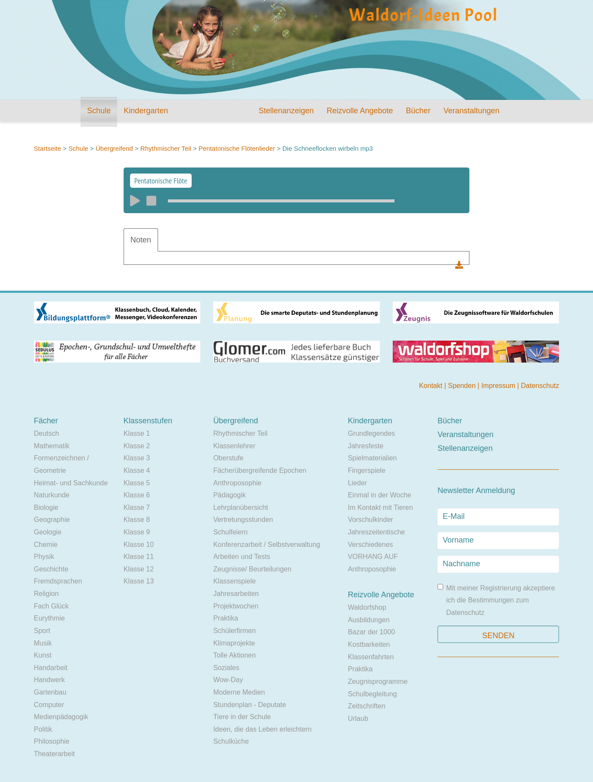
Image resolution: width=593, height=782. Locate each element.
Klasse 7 (137, 507)
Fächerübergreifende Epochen (259, 470)
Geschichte (51, 569)
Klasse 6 (137, 495)
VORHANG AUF (373, 556)
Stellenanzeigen (286, 110)
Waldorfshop (367, 607)
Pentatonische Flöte (160, 181)
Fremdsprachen (58, 581)
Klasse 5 (137, 483)
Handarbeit (51, 667)
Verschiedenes (370, 544)
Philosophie (52, 741)
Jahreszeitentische (376, 532)
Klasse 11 (139, 556)
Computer (49, 704)
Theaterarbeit (54, 753)
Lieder (357, 483)
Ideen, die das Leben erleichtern (262, 729)
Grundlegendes (371, 433)
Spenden (463, 385)
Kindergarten (146, 110)
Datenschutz (540, 385)
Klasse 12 (139, 569)
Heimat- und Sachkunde (71, 483)
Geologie (48, 532)
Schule (99, 110)
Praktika (225, 618)
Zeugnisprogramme (378, 681)
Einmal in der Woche (379, 495)
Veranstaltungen (472, 110)
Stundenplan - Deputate (249, 704)
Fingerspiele (366, 470)
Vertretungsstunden (243, 519)
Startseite (47, 148)
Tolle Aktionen (234, 655)
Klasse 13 (139, 581)
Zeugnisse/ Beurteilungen (252, 569)
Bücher (418, 110)
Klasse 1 (137, 433)
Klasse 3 (137, 458)
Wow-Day (228, 679)
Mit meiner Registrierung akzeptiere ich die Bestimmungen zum (496, 600)
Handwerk (49, 679)
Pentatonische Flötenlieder (237, 148)
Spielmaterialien (372, 458)
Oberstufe (228, 458)
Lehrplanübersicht (240, 507)
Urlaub (358, 718)
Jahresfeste (366, 446)
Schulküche (231, 741)
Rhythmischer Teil (165, 148)
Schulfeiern (230, 532)
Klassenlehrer (234, 446)
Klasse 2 (137, 446)
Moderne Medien (239, 692)
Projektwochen (235, 606)
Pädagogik (229, 495)
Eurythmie (49, 618)
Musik (43, 643)
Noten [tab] (140, 240)
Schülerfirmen (234, 630)
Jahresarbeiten (236, 593)
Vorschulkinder (370, 519)
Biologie (46, 507)
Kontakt (431, 385)
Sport (42, 630)
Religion (46, 593)
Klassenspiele (234, 581)
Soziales (226, 667)
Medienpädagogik (61, 716)
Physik (44, 556)
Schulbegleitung (372, 694)
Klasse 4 (137, 470)
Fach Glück (51, 606)
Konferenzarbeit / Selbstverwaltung (266, 544)
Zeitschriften (366, 706)
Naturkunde (52, 495)
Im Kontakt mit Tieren (380, 507)
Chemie (46, 544)
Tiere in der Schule (242, 716)
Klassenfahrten (371, 657)
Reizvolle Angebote (359, 110)
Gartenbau (50, 692)
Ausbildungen (369, 620)
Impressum (499, 385)
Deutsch (46, 433)
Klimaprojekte (234, 643)
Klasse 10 (139, 544)
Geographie (52, 519)
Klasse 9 (137, 532)
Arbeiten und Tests (241, 556)
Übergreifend (114, 148)
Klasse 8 (137, 519)
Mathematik (52, 446)
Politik (43, 729)
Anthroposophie (237, 483)
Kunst (43, 655)
